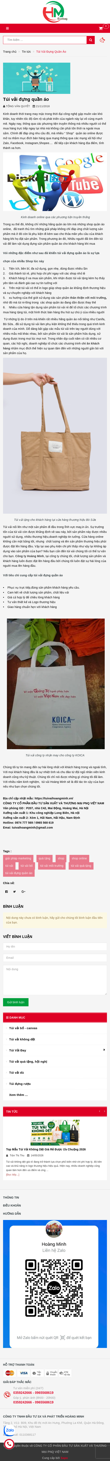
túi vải (9, 865)
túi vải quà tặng (81, 865)
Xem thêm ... (18, 1095)
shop (61, 858)
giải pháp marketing (18, 858)
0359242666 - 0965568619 (33, 1392)
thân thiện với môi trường (87, 297)
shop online (79, 858)
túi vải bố (27, 865)
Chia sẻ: (9, 883)
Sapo (64, 1458)
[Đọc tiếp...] (12, 1174)
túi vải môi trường (52, 865)
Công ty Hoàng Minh (29, 556)
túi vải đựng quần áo (18, 873)
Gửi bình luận (15, 1002)
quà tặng (44, 858)
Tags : (7, 851)
